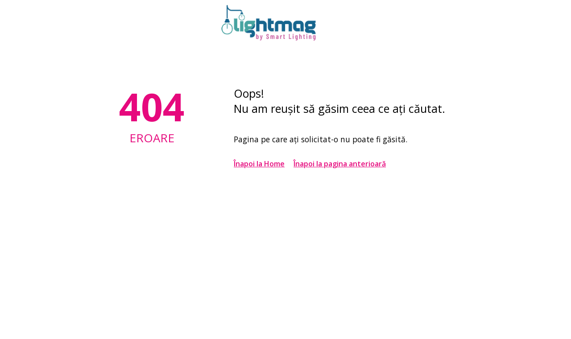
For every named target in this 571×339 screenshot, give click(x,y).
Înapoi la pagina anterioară (340, 164)
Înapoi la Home (259, 164)
